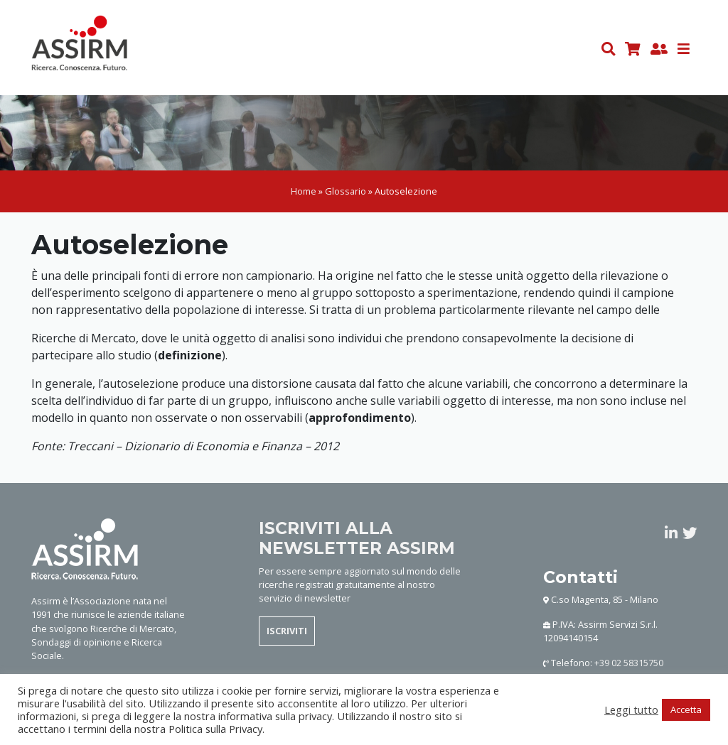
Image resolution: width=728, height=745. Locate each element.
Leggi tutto (631, 709)
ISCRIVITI (287, 633)
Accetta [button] (686, 709)
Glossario (345, 193)
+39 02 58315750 (628, 666)
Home (303, 193)
